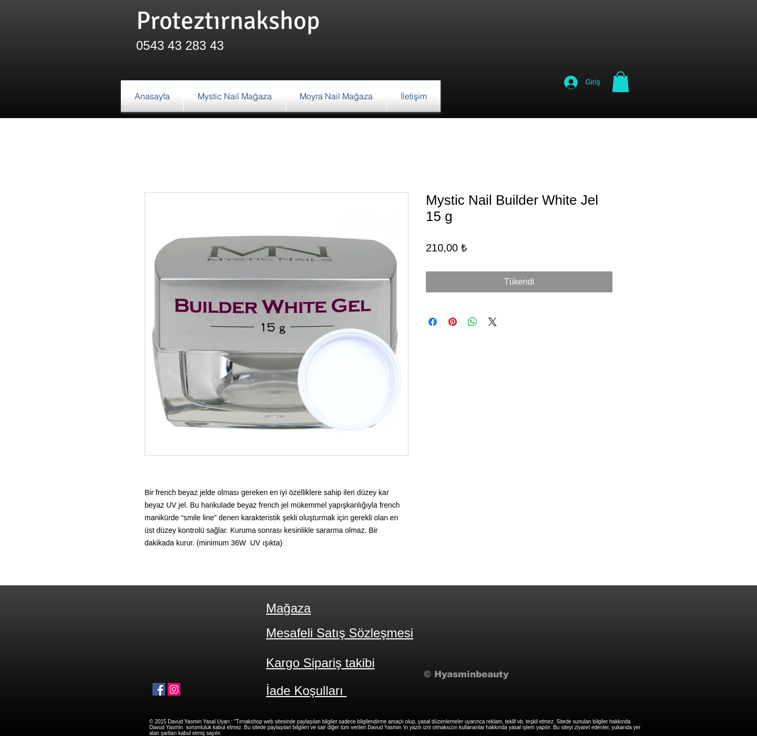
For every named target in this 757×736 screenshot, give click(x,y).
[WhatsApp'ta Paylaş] (472, 322)
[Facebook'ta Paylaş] (432, 322)
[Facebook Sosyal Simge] (158, 689)
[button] (620, 81)
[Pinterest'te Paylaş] (452, 322)
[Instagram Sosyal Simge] (174, 689)
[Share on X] (492, 322)
